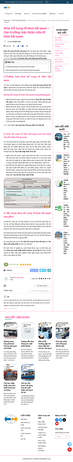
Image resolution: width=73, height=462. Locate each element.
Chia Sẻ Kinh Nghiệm (39, 13)
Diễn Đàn (53, 13)
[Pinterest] (45, 278)
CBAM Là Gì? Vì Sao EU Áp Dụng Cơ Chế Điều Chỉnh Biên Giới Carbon (66, 215)
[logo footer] (11, 419)
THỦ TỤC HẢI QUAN (9, 325)
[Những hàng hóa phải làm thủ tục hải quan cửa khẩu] (10, 330)
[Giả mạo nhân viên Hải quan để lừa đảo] (32, 58)
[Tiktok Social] (64, 420)
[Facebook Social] (57, 420)
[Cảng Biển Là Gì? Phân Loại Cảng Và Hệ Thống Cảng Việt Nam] (58, 235)
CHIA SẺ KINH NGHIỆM (59, 45)
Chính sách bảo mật (26, 429)
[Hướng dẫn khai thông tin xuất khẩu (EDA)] (28, 330)
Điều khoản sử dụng (25, 424)
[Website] (41, 278)
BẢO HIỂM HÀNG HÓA (58, 39)
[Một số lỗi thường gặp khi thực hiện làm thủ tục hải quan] (45, 330)
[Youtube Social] (57, 423)
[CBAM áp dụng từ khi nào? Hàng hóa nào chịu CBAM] (58, 183)
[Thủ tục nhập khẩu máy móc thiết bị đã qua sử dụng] (10, 372)
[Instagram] (47, 278)
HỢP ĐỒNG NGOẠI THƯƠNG (59, 68)
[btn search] (67, 2)
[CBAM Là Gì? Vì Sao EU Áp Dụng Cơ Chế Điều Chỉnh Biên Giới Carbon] (58, 208)
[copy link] (27, 46)
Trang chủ (8, 13)
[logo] (7, 10)
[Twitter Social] (60, 420)
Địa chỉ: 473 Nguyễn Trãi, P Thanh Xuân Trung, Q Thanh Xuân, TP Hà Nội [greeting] (24, 2)
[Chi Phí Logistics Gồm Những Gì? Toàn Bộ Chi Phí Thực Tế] (58, 137)
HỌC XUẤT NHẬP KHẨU (59, 61)
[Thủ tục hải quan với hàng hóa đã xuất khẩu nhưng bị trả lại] (28, 372)
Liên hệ (60, 13)
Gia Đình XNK (16, 41)
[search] (56, 2)
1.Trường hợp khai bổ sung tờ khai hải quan (20, 67)
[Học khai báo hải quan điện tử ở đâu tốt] (29, 125)
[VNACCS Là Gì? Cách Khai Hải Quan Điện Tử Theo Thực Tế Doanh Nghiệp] (58, 158)
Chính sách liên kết (26, 435)
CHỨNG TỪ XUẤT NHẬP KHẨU (59, 53)
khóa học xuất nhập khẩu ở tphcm (19, 250)
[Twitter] (43, 278)
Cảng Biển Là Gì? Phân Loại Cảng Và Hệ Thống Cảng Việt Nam (66, 243)
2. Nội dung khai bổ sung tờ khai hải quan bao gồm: (22, 70)
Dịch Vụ (26, 13)
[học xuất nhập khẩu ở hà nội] (25, 151)
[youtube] (49, 278)
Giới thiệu (18, 13)
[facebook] (39, 278)
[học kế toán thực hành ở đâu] (23, 175)
